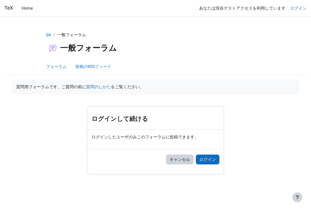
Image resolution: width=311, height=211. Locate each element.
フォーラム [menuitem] (56, 66)
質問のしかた (106, 86)
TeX (8, 8)
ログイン (298, 8)
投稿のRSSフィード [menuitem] (93, 66)
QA (48, 34)
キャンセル (179, 159)
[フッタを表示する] (297, 197)
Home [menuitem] (27, 8)
